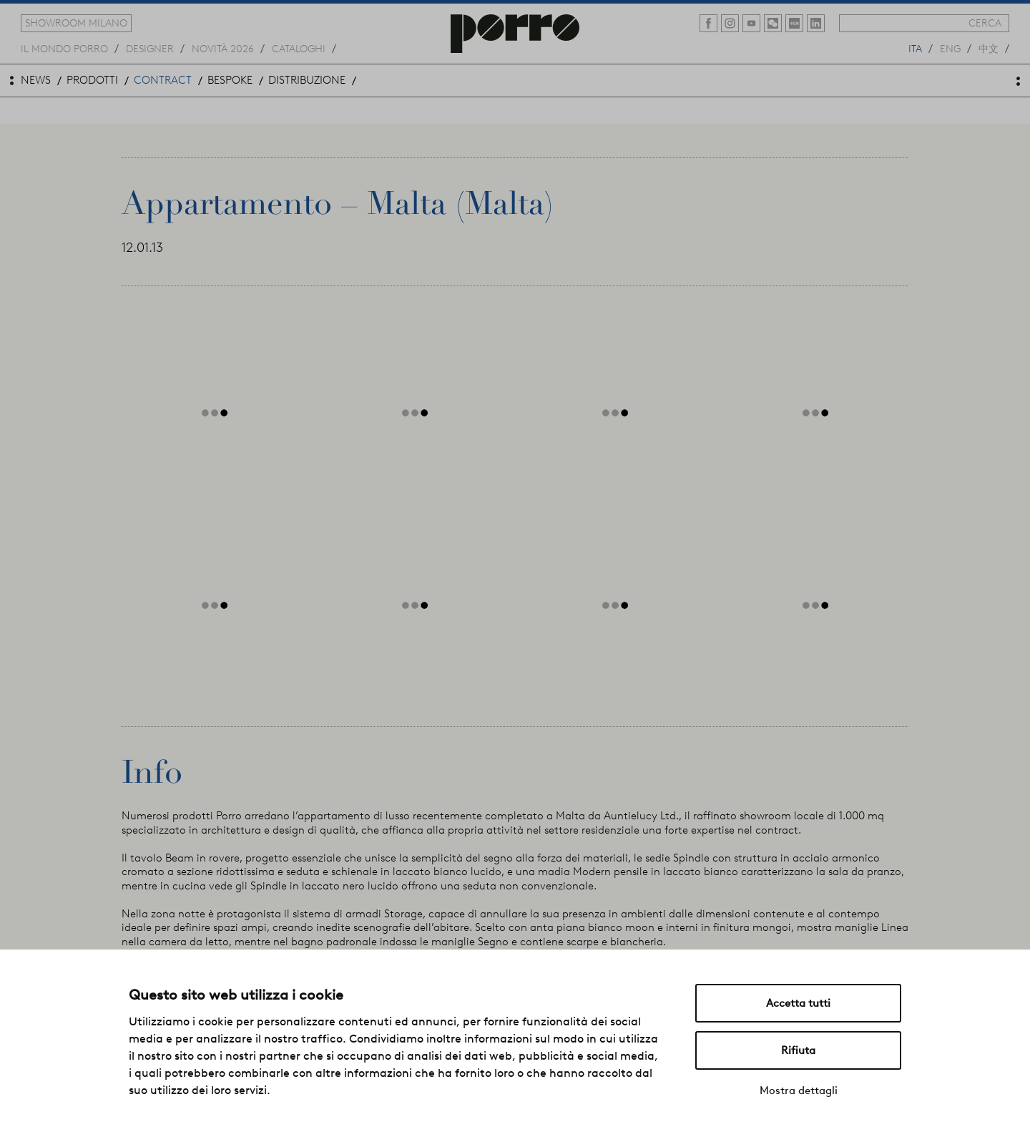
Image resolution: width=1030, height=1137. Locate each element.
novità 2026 (223, 48)
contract (163, 80)
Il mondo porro (64, 48)
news (36, 80)
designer (150, 48)
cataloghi (298, 48)
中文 (988, 48)
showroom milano (76, 23)
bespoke (229, 80)
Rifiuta (798, 1050)
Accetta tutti (798, 1003)
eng (950, 48)
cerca (984, 23)
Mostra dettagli (799, 1090)
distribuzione (306, 80)
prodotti (92, 80)
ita (915, 48)
